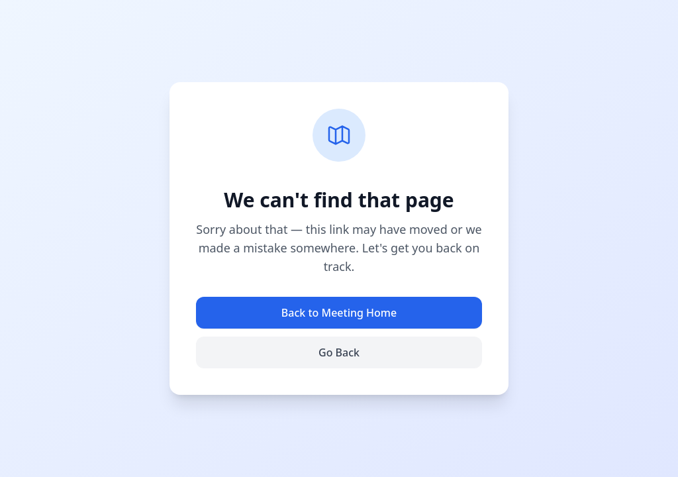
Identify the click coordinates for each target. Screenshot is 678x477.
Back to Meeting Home (339, 312)
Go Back (339, 352)
